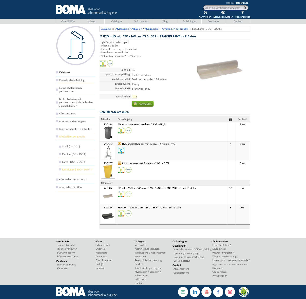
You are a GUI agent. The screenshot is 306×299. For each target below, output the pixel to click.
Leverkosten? (219, 248)
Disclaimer (217, 267)
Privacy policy (219, 275)
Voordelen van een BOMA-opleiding (193, 249)
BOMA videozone (66, 252)
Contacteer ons (181, 272)
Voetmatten (141, 244)
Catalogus (116, 21)
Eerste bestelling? (221, 244)
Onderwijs (101, 256)
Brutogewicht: (122, 83)
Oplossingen (141, 21)
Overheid (101, 248)
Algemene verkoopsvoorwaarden (229, 264)
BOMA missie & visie (67, 256)
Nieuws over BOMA (67, 248)
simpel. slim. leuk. (66, 244)
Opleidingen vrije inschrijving (189, 256)
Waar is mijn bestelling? (224, 256)
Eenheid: (125, 69)
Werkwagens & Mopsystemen (150, 252)
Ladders (139, 282)
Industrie (100, 267)
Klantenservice (219, 241)
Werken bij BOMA (66, 264)
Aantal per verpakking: (118, 74)
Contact (238, 21)
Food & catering (104, 260)
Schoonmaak (103, 244)
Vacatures (213, 21)
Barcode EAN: (122, 88)
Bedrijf (99, 264)
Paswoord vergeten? (223, 252)
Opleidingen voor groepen (187, 253)
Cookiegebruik (219, 271)
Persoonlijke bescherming (148, 260)
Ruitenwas (140, 279)
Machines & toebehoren (147, 248)
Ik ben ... (92, 21)
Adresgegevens (181, 268)
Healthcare (101, 252)
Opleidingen (189, 21)
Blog (165, 21)
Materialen (140, 256)
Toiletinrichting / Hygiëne (148, 267)
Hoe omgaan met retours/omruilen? (231, 260)
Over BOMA (68, 21)
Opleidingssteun (182, 260)
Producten (140, 264)
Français (230, 2)
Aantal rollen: (123, 96)
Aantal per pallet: (121, 79)
